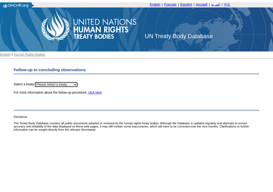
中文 (227, 4)
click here (95, 92)
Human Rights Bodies (29, 55)
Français (170, 4)
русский (201, 4)
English (155, 4)
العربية (215, 4)
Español (186, 4)
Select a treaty (24, 84)
